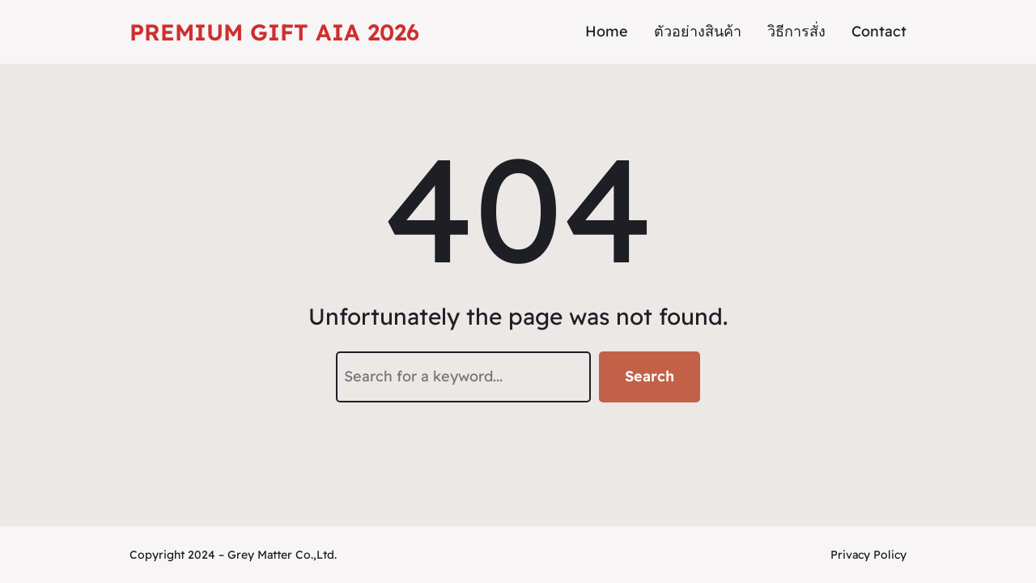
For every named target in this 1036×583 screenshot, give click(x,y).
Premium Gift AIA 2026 (274, 32)
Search (649, 376)
